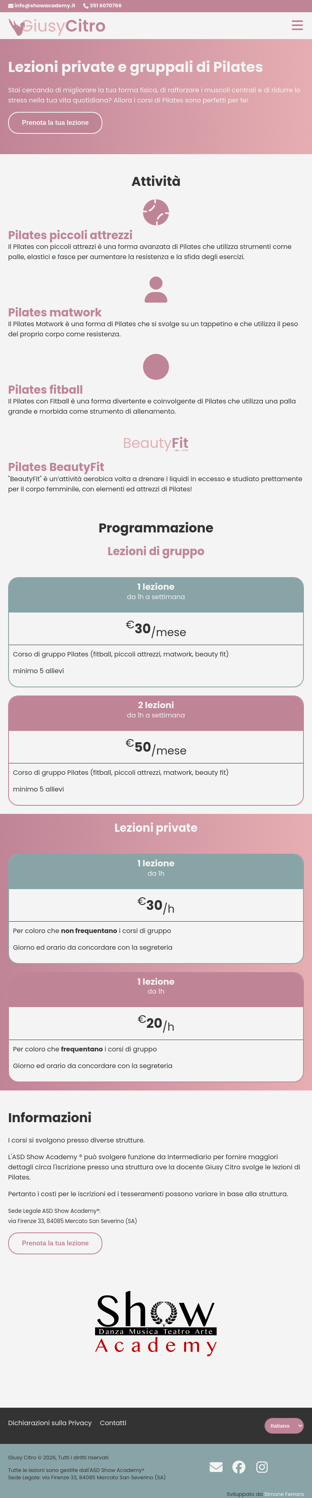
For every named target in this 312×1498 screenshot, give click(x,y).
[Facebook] (234, 1467)
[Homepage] (57, 34)
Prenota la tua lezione (55, 122)
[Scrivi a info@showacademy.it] (212, 1467)
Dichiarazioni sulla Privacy (50, 1423)
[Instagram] (258, 1467)
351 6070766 (102, 5)
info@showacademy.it (41, 5)
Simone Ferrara (284, 1494)
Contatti (113, 1423)
